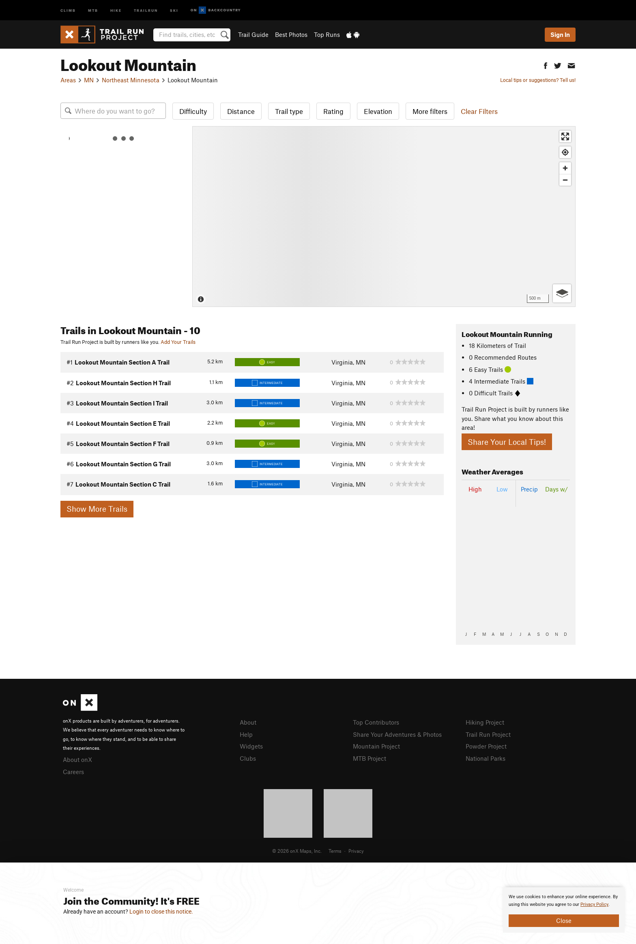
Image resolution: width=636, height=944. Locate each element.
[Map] (384, 217)
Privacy (356, 851)
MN (89, 80)
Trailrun (146, 10)
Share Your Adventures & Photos (397, 734)
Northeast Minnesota (130, 80)
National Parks (485, 758)
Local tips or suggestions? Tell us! (538, 80)
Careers (73, 771)
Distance (241, 111)
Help (246, 734)
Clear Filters (479, 111)
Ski (174, 10)
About (248, 722)
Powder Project (486, 746)
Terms (335, 851)
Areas (68, 80)
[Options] (562, 293)
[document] (564, 910)
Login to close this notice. (161, 911)
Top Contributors (376, 722)
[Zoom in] (565, 168)
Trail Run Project (488, 734)
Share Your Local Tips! (507, 441)
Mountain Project (376, 746)
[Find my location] (565, 152)
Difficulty (193, 111)
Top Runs (327, 34)
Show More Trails (97, 508)
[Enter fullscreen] (565, 136)
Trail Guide (253, 34)
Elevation (378, 111)
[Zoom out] (565, 180)
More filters (430, 111)
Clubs (248, 758)
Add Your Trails (178, 342)
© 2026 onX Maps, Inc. (297, 851)
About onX (77, 759)
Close (564, 920)
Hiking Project (485, 722)
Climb (68, 10)
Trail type (289, 111)
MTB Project (369, 758)
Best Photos (291, 34)
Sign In (560, 34)
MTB (93, 10)
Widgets (251, 746)
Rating (333, 111)
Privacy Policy (594, 904)
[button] (546, 64)
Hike (116, 10)
